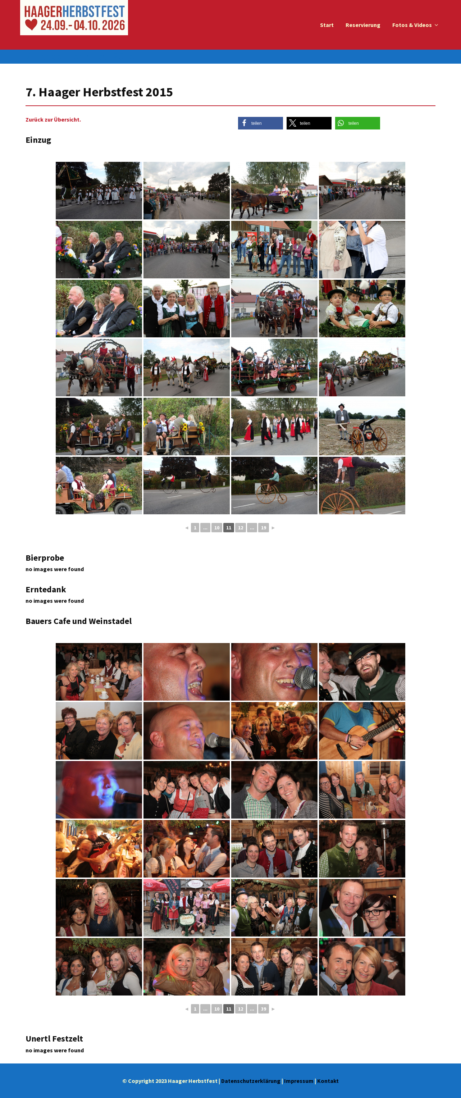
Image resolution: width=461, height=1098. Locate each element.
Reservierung (363, 24)
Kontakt (328, 1080)
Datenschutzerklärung (250, 1080)
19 (263, 527)
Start (327, 24)
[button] (260, 123)
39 (263, 1009)
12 (240, 527)
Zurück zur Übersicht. (53, 119)
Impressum (299, 1080)
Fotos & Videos (412, 24)
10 (216, 527)
